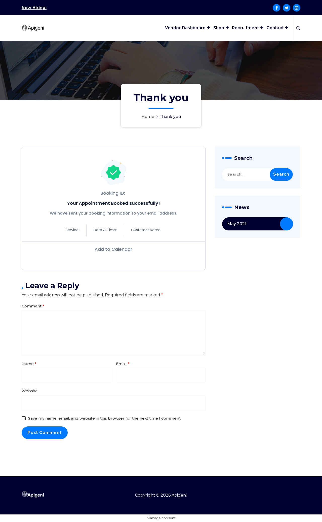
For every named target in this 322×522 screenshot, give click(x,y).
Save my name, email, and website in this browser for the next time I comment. (104, 418)
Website (30, 390)
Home (147, 116)
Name (29, 363)
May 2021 (236, 223)
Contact (275, 27)
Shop (218, 27)
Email (123, 363)
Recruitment (245, 27)
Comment (33, 306)
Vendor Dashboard (185, 27)
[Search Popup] (298, 28)
